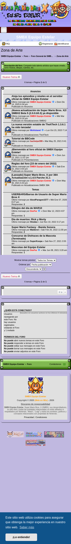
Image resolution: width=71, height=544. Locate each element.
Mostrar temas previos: (35, 260)
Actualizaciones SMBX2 (35, 121)
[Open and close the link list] (4, 30)
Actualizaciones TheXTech (36, 135)
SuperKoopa (36, 241)
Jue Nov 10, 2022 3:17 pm (52, 222)
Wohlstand (35, 130)
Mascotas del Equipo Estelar (28, 247)
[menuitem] (29, 417)
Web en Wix (41, 400)
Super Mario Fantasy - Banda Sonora (33, 227)
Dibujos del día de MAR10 (27, 208)
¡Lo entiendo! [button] (21, 537)
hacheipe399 (36, 141)
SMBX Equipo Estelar (35, 37)
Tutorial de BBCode (23, 138)
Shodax (34, 222)
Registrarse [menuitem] (47, 44)
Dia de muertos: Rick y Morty (29, 219)
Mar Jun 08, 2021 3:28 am (55, 250)
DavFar (33, 211)
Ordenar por (35, 264)
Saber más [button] (27, 527)
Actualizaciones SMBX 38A (36, 185)
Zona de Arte (12, 50)
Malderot (34, 230)
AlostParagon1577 (39, 200)
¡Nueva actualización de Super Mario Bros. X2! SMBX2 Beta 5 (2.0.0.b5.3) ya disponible (39, 112)
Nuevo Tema (10, 77)
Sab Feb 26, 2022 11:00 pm (54, 230)
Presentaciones (31, 160)
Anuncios (28, 106)
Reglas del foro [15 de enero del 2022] (34, 163)
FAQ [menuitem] (7, 44)
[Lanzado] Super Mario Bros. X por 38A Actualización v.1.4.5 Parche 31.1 (35, 176)
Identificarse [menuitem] (63, 44)
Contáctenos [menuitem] (55, 364)
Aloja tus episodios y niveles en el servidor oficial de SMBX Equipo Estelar (37, 97)
